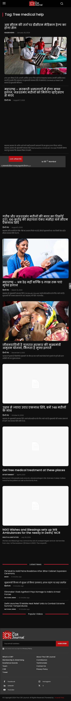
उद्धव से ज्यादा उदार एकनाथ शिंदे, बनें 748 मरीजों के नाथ (34, 409)
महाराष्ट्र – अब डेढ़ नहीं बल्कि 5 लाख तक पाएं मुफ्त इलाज (32, 283)
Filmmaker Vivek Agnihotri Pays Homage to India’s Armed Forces (32, 593)
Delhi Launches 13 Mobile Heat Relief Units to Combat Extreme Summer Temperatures (34, 604)
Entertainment (8, 475)
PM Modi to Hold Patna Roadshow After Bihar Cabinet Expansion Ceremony (35, 572)
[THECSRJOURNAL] (36, 3)
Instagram (47, 682)
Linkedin (11, 686)
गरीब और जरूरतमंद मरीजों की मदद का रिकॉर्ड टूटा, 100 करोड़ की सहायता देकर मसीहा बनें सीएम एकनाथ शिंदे (35, 219)
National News (10, 598)
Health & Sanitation (10, 537)
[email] (29, 643)
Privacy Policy (27, 649)
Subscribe (62, 643)
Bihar (6, 577)
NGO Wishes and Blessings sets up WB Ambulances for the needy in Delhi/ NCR (31, 531)
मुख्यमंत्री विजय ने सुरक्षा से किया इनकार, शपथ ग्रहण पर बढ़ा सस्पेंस (35, 582)
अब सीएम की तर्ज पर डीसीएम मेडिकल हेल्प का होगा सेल (35, 26)
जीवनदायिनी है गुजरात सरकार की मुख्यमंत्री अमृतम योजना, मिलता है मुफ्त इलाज (31, 346)
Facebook (11, 682)
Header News (9, 33)
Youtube (11, 690)
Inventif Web (59, 698)
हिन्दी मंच (7, 100)
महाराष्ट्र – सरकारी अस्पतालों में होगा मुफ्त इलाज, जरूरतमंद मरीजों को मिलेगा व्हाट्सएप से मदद (34, 92)
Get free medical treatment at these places (33, 470)
